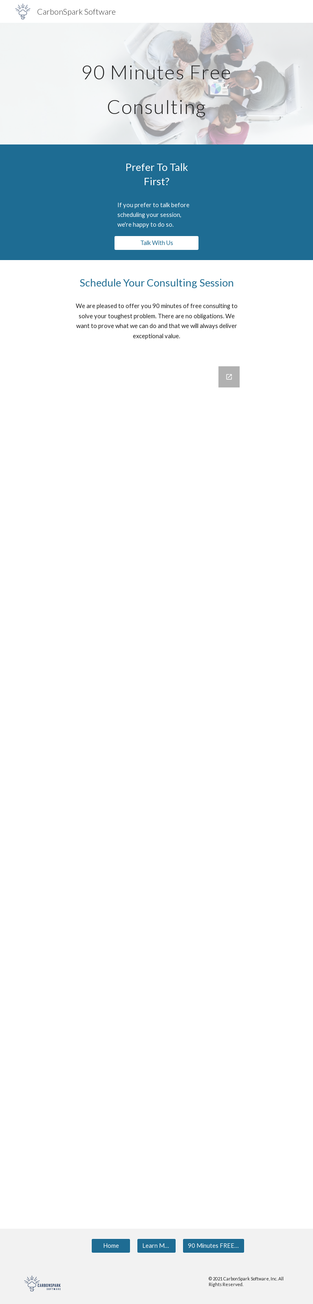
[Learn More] (156, 1245)
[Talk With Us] (156, 243)
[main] (156, 84)
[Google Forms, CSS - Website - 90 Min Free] (156, 776)
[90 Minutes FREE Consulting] (213, 1245)
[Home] (111, 1245)
